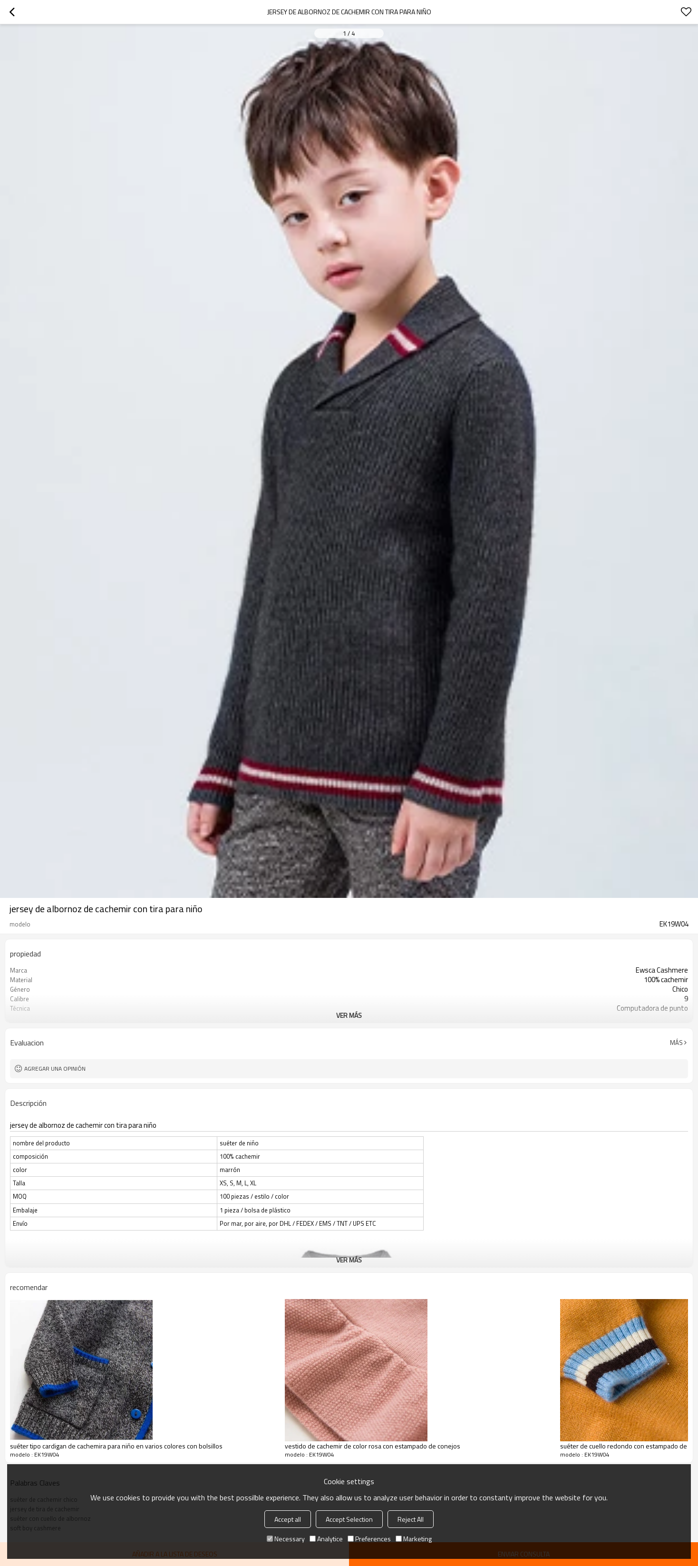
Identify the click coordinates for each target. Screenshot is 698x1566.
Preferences (369, 1539)
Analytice (326, 1539)
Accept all (287, 1519)
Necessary (286, 1539)
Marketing (414, 1539)
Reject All (410, 1519)
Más (676, 1042)
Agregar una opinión (55, 1068)
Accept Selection (349, 1519)
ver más (349, 1015)
